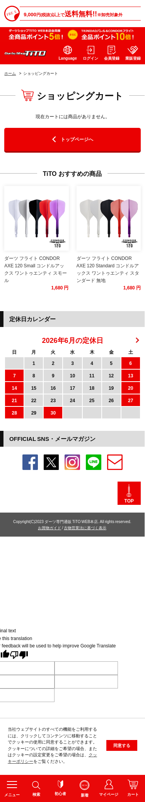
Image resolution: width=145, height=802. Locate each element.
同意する (121, 748)
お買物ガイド (49, 527)
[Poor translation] (19, 655)
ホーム (10, 73)
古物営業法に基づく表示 (85, 527)
